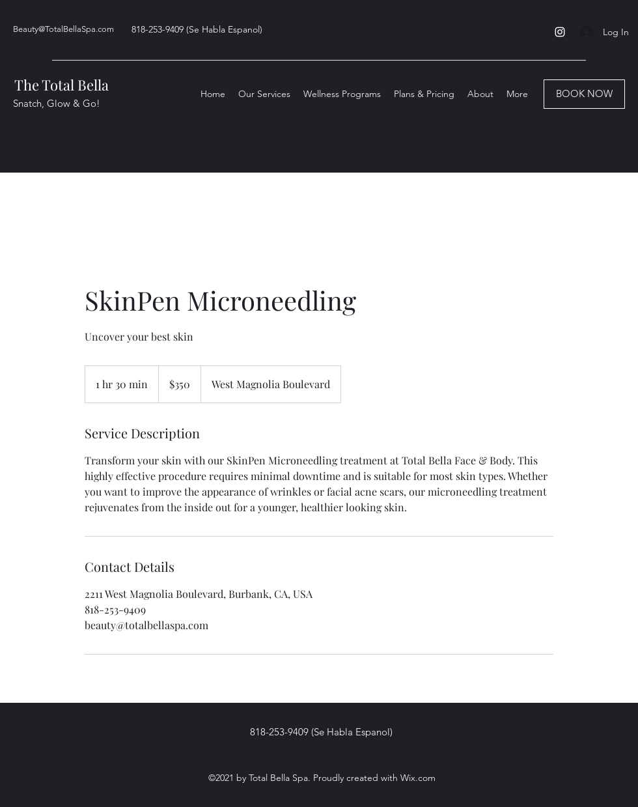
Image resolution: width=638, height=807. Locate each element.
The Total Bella (61, 84)
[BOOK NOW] (584, 94)
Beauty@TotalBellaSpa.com (63, 29)
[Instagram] (559, 31)
